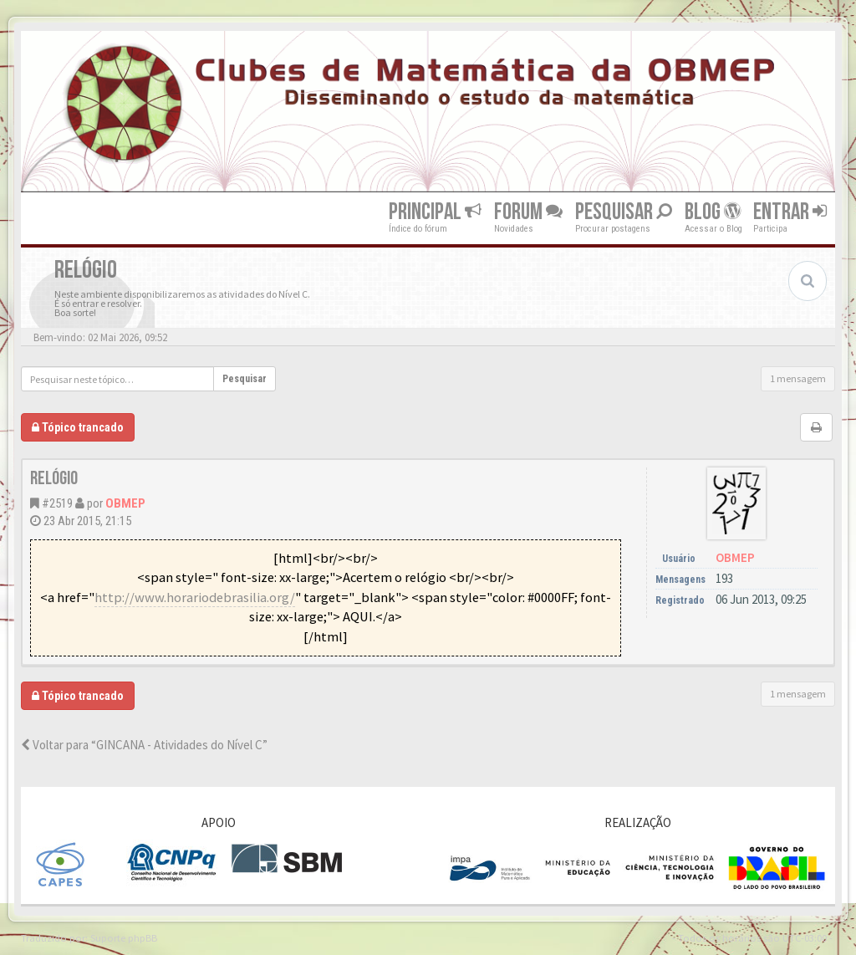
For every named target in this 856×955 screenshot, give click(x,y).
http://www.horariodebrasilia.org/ (194, 597)
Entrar (790, 212)
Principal (435, 212)
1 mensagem (798, 378)
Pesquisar (623, 212)
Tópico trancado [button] (78, 427)
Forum (528, 212)
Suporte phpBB (123, 937)
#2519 (57, 503)
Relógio (54, 478)
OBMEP (125, 503)
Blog (713, 212)
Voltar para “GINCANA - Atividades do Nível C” (144, 745)
